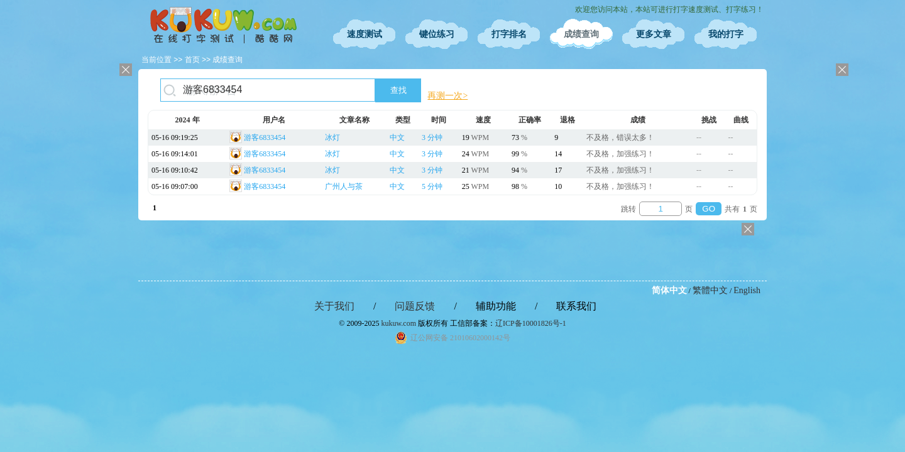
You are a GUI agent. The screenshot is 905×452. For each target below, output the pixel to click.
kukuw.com (398, 323)
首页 (192, 59)
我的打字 (725, 34)
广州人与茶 (344, 186)
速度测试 (364, 34)
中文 (397, 137)
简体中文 (669, 290)
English (746, 290)
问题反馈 (415, 306)
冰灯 (332, 137)
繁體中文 (710, 290)
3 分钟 (432, 137)
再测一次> (447, 95)
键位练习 (436, 34)
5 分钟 (432, 186)
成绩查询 (581, 34)
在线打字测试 (223, 25)
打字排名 (509, 34)
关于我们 (334, 306)
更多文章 (653, 34)
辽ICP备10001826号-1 (530, 323)
